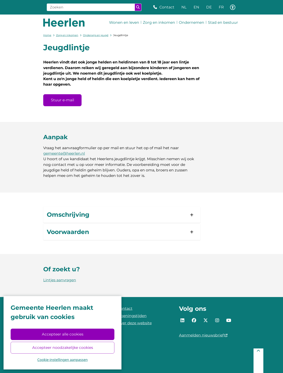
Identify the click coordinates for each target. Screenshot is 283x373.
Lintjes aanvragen (59, 280)
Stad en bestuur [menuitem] (223, 22)
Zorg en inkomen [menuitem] (159, 22)
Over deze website (135, 323)
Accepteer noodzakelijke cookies (62, 347)
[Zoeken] (91, 7)
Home (47, 35)
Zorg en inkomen (67, 35)
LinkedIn (182, 320)
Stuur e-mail (62, 100)
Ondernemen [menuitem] (191, 22)
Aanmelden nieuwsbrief (203, 335)
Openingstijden (132, 316)
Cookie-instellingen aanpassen (62, 359)
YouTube (228, 320)
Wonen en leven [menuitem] (124, 22)
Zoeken (138, 7)
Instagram (217, 320)
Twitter (205, 320)
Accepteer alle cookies (62, 334)
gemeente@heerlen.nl (64, 153)
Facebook (194, 320)
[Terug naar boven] (258, 360)
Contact (125, 308)
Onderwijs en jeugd (95, 35)
